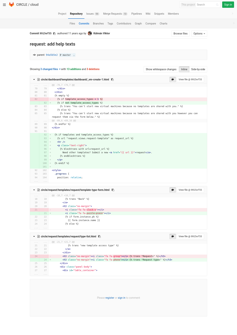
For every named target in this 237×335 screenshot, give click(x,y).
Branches (98, 23)
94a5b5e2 (52, 55)
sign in (121, 297)
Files (72, 23)
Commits (84, 23)
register (109, 297)
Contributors (124, 23)
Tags (110, 23)
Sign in (228, 4)
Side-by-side (198, 69)
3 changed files (50, 69)
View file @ (190, 79)
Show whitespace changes (161, 69)
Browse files (180, 33)
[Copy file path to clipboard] (112, 79)
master (65, 55)
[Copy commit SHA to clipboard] (54, 33)
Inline (184, 69)
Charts (163, 23)
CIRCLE (21, 4)
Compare (151, 23)
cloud (34, 4)
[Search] (208, 4)
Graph (138, 23)
